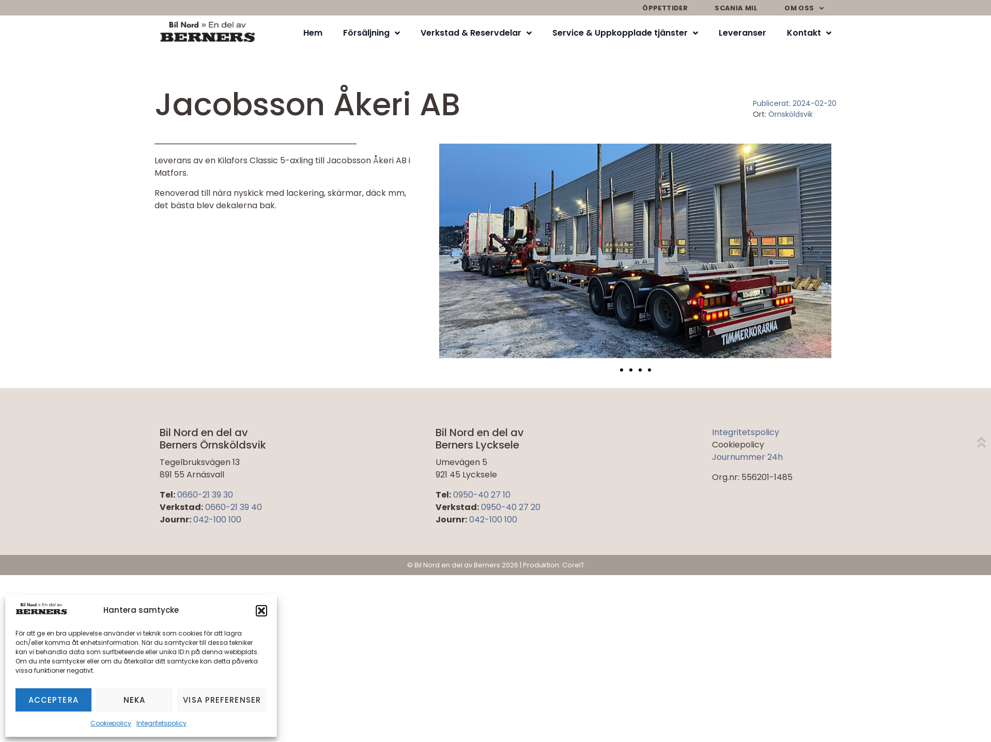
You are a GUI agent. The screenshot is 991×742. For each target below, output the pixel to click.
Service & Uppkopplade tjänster (625, 33)
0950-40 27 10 (481, 495)
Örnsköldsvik (790, 114)
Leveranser (742, 33)
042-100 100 (217, 519)
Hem (312, 33)
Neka (134, 699)
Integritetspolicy (161, 723)
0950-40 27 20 (510, 507)
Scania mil (736, 8)
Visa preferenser (222, 699)
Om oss (804, 8)
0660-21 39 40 (233, 507)
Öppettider (665, 8)
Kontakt (809, 33)
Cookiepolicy (110, 723)
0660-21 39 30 (205, 495)
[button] (261, 611)
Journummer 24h (747, 457)
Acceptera (53, 699)
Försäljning (371, 33)
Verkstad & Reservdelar (476, 33)
